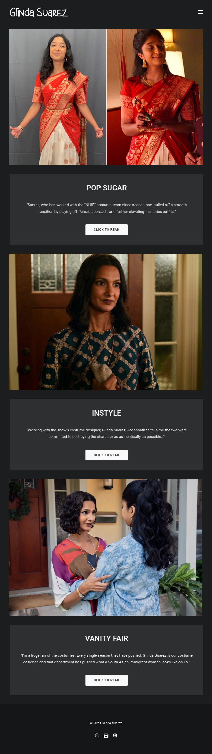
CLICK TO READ (112, 230)
